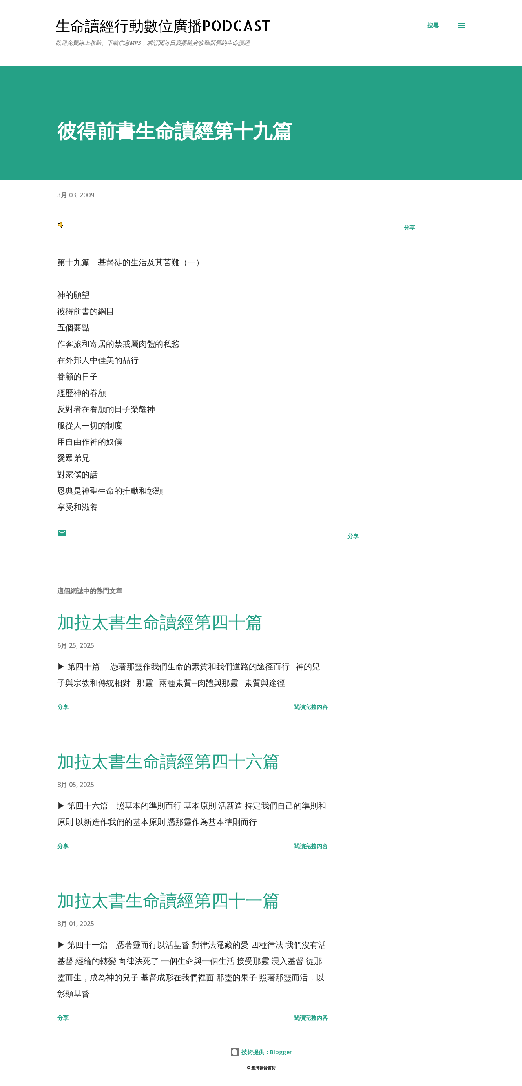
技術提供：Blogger (261, 1052)
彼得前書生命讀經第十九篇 (174, 130)
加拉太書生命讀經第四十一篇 (168, 899)
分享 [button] (409, 227)
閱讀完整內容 (311, 707)
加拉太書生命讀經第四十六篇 (168, 760)
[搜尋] (433, 25)
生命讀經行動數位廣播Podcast (163, 25)
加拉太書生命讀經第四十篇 (160, 621)
